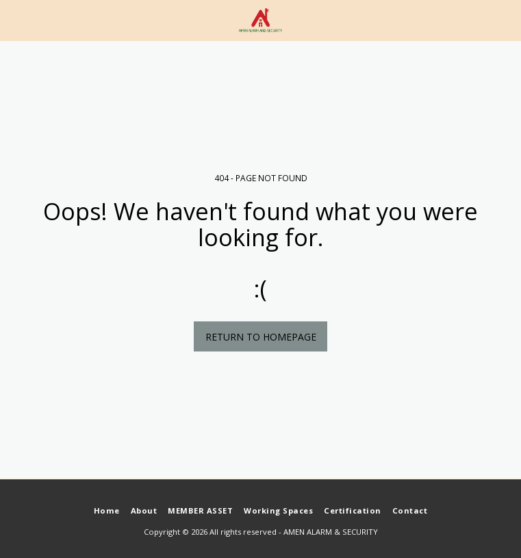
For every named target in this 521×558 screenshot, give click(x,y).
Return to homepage (260, 336)
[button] (15, 19)
